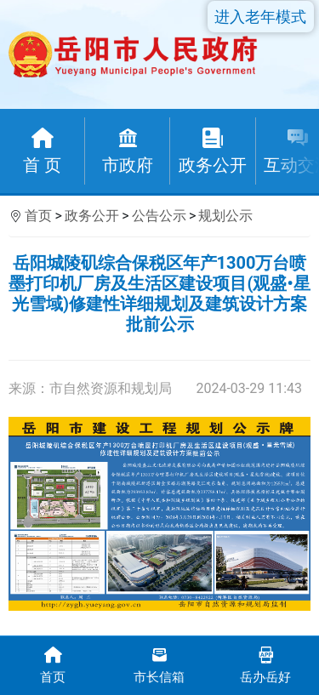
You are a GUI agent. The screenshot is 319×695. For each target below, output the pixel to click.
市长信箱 (159, 664)
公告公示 (159, 216)
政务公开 (92, 216)
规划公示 (225, 216)
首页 (38, 216)
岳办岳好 (266, 664)
